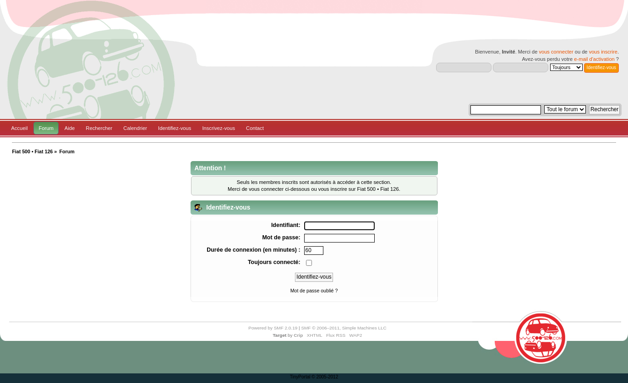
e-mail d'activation (594, 59)
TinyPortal (300, 376)
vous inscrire (603, 51)
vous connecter (556, 51)
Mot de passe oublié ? (314, 290)
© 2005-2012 (324, 376)
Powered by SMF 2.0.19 (272, 327)
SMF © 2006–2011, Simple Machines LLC (343, 327)
